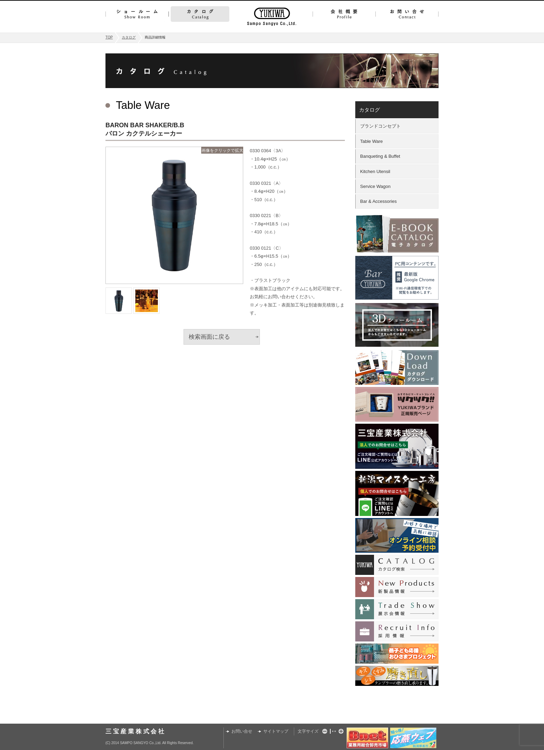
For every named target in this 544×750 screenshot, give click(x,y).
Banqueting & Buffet (380, 156)
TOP (109, 37)
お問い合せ (407, 14)
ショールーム (137, 14)
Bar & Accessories (378, 201)
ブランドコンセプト (380, 126)
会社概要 (344, 14)
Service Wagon (375, 186)
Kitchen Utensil (375, 171)
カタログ (200, 14)
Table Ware (371, 141)
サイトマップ (275, 731)
